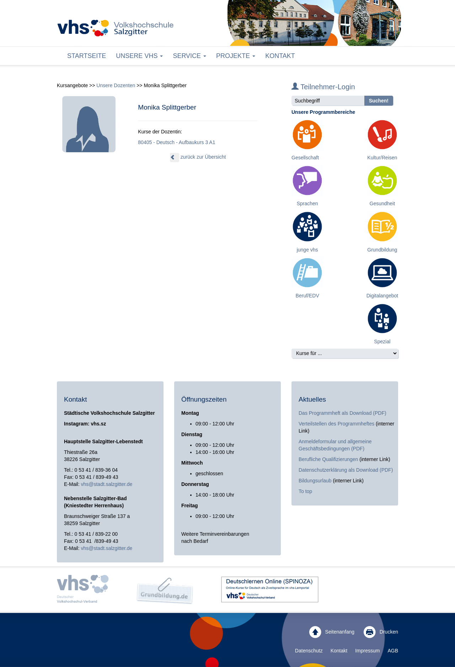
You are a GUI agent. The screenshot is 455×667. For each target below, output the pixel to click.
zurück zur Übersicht (198, 157)
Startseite (86, 55)
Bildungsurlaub (315, 480)
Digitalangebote (383, 295)
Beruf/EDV (307, 295)
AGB (392, 650)
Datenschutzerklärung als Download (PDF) (346, 470)
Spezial (382, 341)
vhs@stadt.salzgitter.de (106, 484)
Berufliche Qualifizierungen (329, 459)
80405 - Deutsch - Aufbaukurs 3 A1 (176, 142)
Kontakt (280, 55)
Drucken (381, 632)
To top (305, 491)
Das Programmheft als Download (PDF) (342, 413)
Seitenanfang (331, 632)
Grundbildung (382, 250)
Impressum (367, 650)
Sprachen (307, 203)
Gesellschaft (305, 157)
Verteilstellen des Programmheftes (336, 424)
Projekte (235, 55)
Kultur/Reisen (382, 157)
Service (189, 55)
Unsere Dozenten (115, 85)
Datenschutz (309, 650)
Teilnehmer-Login (323, 87)
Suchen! (379, 101)
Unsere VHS (139, 55)
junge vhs (307, 250)
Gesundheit (382, 203)
